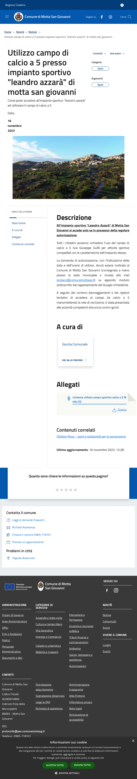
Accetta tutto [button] (55, 765)
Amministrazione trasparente (79, 687)
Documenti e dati (12, 658)
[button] (68, 773)
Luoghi (107, 645)
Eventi (106, 651)
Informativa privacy (80, 702)
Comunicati (109, 621)
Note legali (75, 708)
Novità (20, 32)
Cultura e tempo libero (49, 624)
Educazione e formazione (77, 617)
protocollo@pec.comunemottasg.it (23, 731)
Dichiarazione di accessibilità (78, 717)
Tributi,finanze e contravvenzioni (78, 639)
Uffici (5, 628)
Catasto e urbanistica (48, 646)
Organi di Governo (13, 615)
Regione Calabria (15, 5)
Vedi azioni (118, 54)
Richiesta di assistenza (49, 708)
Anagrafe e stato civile (49, 618)
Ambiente (75, 648)
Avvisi (106, 628)
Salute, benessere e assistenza (80, 657)
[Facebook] (100, 16)
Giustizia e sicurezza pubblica (81, 628)
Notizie (32, 32)
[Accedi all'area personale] (122, 5)
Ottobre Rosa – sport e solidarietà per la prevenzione (91, 436)
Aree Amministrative (14, 621)
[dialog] (68, 758)
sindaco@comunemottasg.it (75, 280)
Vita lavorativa (44, 630)
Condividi (100, 54)
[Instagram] (109, 16)
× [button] (133, 741)
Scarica (119, 409)
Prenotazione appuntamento (44, 687)
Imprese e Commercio (48, 637)
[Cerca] (130, 17)
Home (7, 32)
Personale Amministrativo (11, 649)
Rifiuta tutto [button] (82, 765)
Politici (6, 640)
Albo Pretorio (77, 696)
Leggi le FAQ (43, 702)
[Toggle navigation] (7, 16)
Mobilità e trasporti (47, 652)
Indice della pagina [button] (22, 211)
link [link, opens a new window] (102, 757)
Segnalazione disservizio (50, 696)
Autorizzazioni (77, 666)
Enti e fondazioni (12, 634)
